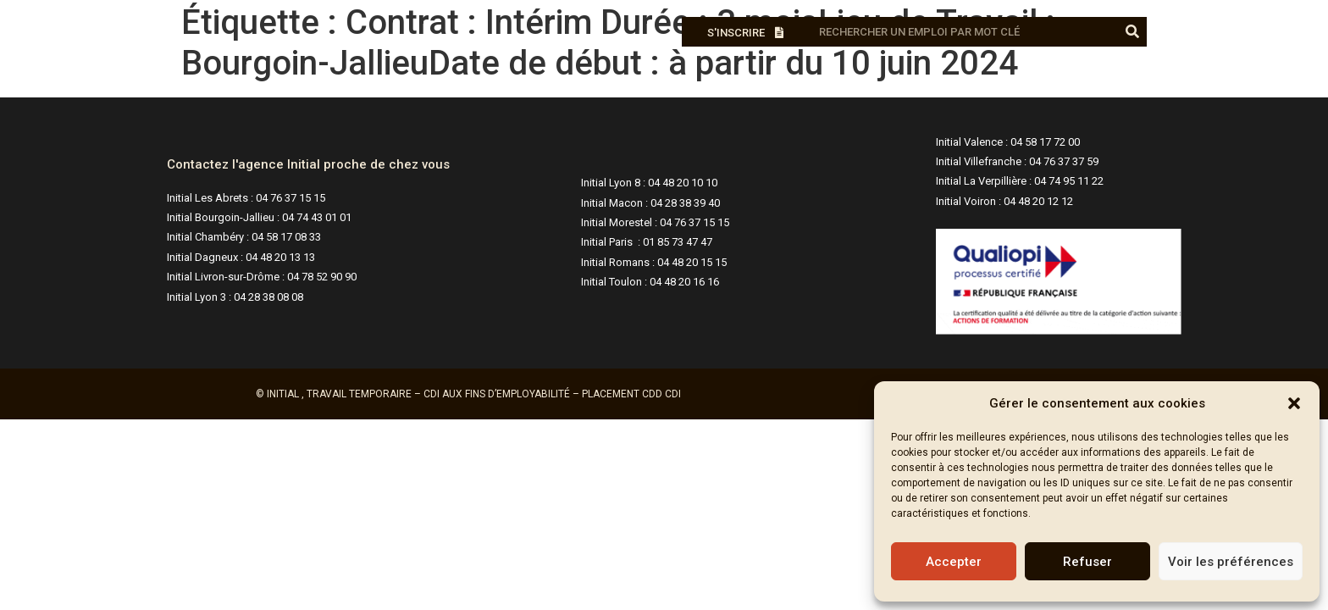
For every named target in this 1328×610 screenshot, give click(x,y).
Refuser (1087, 561)
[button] (1294, 403)
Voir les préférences (1230, 561)
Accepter (954, 561)
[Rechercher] (1132, 32)
